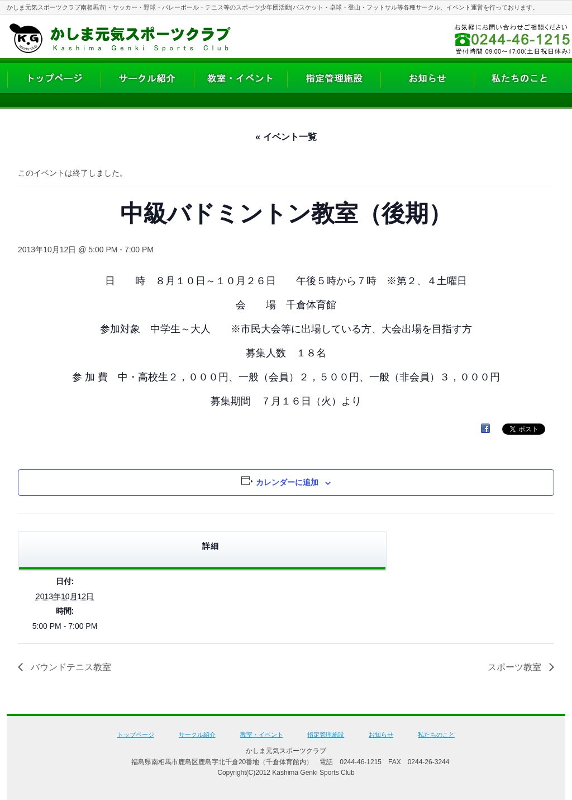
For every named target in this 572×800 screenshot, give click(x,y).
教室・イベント (261, 734)
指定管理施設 (325, 734)
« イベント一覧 (285, 137)
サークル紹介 (197, 734)
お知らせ (381, 734)
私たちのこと (436, 734)
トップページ (135, 734)
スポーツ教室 (516, 667)
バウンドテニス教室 (69, 667)
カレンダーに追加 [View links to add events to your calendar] (287, 482)
